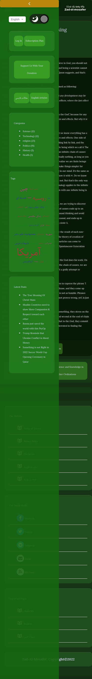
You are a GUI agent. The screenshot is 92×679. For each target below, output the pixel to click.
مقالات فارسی (21, 98)
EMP (29, 197)
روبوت (36, 261)
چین (24, 188)
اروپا (49, 197)
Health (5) (28, 155)
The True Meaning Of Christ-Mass (34, 297)
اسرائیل (33, 243)
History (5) (28, 150)
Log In (18, 41)
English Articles (39, 98)
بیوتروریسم (46, 252)
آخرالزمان (20, 206)
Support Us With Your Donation (31, 69)
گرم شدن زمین (34, 225)
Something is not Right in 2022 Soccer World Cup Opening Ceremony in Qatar (36, 354)
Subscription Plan (35, 41)
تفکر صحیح (22, 225)
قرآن (42, 225)
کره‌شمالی (46, 216)
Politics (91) (28, 146)
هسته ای (21, 197)
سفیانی (41, 243)
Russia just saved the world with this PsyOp (34, 326)
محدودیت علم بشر (24, 234)
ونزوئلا (47, 225)
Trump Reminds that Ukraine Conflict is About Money (36, 338)
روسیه (39, 198)
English (17, 19)
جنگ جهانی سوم (36, 207)
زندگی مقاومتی (34, 216)
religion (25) (29, 141)
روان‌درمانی (40, 234)
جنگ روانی (43, 188)
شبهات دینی (22, 243)
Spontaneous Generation (72, 246)
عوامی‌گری (48, 243)
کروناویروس (28, 261)
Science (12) (29, 131)
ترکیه (47, 206)
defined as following (65, 86)
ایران (42, 261)
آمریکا (29, 252)
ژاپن (26, 206)
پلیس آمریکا (33, 188)
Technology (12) (31, 136)
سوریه (49, 234)
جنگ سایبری (22, 216)
